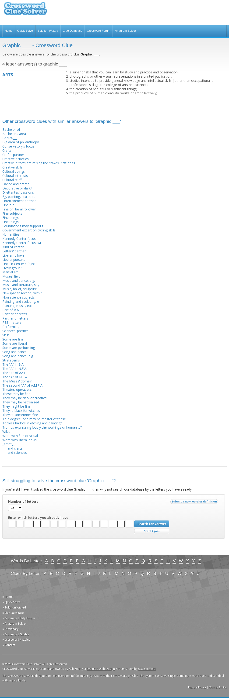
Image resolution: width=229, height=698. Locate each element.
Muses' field (11, 276)
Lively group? (12, 268)
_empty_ (8, 444)
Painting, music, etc (17, 305)
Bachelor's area (14, 133)
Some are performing (18, 347)
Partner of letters (15, 318)
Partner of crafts (14, 314)
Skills (6, 335)
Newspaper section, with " (22, 293)
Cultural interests (15, 175)
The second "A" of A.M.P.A (22, 385)
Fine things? (11, 222)
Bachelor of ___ (13, 129)
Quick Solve (25, 30)
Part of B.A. (11, 310)
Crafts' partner (13, 154)
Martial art (10, 272)
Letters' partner (14, 251)
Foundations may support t (22, 226)
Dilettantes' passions (18, 192)
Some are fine (13, 339)
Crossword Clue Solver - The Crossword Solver (25, 10)
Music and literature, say (20, 284)
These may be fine (16, 394)
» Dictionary (10, 629)
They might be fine (16, 406)
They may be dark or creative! (24, 398)
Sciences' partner (15, 331)
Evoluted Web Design (101, 669)
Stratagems (11, 360)
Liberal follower (14, 255)
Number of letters (23, 501)
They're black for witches (21, 410)
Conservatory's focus (18, 146)
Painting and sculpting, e (20, 301)
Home (9, 30)
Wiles (6, 431)
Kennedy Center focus (19, 238)
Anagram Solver (125, 30)
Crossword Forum (98, 30)
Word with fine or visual (20, 435)
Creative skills (12, 167)
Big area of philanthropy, (21, 142)
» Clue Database (13, 613)
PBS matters (11, 322)
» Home (7, 597)
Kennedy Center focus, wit (22, 243)
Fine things (10, 217)
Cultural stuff (11, 180)
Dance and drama (15, 184)
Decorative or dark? (17, 188)
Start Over (151, 531)
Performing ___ (13, 326)
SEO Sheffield (146, 669)
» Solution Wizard (14, 607)
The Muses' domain (17, 381)
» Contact (8, 645)
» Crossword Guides (15, 634)
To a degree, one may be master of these (34, 419)
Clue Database (72, 30)
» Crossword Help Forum (18, 618)
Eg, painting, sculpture (18, 196)
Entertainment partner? (19, 201)
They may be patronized (20, 402)
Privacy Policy (197, 687)
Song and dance (14, 352)
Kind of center (13, 247)
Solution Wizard (48, 30)
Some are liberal (14, 343)
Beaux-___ (9, 138)
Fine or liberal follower (19, 209)
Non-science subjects (18, 297)
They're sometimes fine (20, 415)
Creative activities (15, 159)
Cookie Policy (218, 687)
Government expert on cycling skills (29, 230)
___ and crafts (12, 448)
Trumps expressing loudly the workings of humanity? (42, 427)
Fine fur (8, 205)
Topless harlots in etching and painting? (32, 423)
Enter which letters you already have (38, 518)
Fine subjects (12, 213)
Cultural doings (13, 171)
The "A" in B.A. (13, 364)
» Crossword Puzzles (16, 640)
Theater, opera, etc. (17, 389)
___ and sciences (14, 452)
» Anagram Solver (14, 624)
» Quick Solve (11, 602)
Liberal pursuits (13, 259)
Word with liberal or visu (20, 440)
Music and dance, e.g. (18, 280)
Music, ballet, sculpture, (20, 289)
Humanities (10, 234)
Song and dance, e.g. (18, 356)
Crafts (6, 150)
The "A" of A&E (14, 373)
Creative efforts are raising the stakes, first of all (38, 163)
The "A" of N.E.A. (15, 377)
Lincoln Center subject (19, 263)
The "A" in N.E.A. (14, 368)
